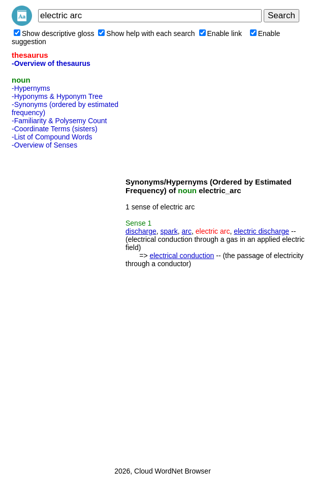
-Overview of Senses (44, 145)
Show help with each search (146, 33)
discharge (140, 231)
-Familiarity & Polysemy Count (59, 121)
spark (168, 231)
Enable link (220, 33)
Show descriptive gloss (54, 33)
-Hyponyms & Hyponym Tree (57, 96)
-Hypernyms (31, 88)
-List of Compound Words (52, 137)
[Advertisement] (52, 305)
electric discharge (261, 231)
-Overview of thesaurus (51, 63)
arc (187, 231)
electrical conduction (181, 256)
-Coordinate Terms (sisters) (55, 129)
